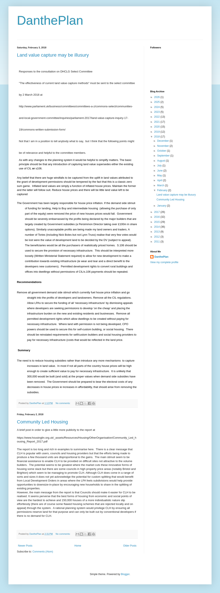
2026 (157, 97)
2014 (157, 226)
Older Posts (129, 545)
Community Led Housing (42, 421)
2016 (157, 216)
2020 (157, 126)
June (160, 170)
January (162, 205)
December (163, 140)
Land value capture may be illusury (53, 55)
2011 (157, 241)
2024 (157, 107)
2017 (157, 212)
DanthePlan (50, 20)
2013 (157, 231)
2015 (157, 221)
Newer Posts (25, 545)
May (160, 175)
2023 (157, 111)
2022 (157, 116)
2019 (157, 131)
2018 (157, 136)
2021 (157, 121)
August (161, 160)
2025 (157, 102)
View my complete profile (164, 262)
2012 (157, 236)
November (163, 145)
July (159, 165)
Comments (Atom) (42, 551)
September (163, 155)
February (162, 190)
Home (77, 545)
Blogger (125, 574)
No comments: (63, 403)
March (161, 185)
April (160, 180)
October (162, 150)
